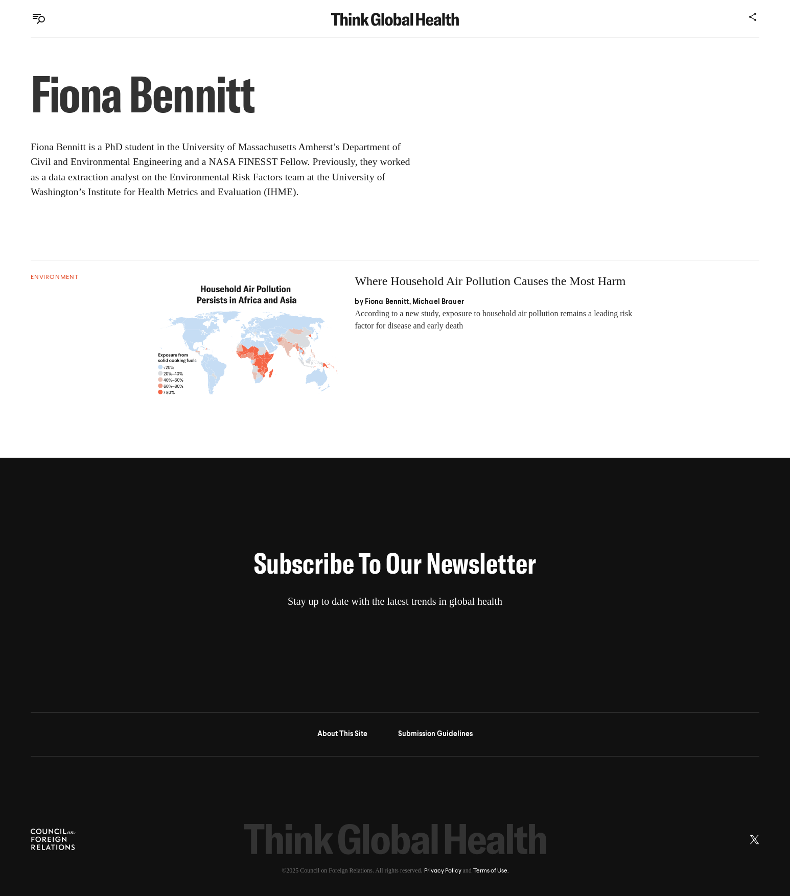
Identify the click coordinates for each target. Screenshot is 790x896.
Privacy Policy (442, 871)
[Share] (753, 17)
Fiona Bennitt (387, 301)
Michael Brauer (438, 301)
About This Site (342, 734)
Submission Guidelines (435, 734)
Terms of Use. (490, 871)
